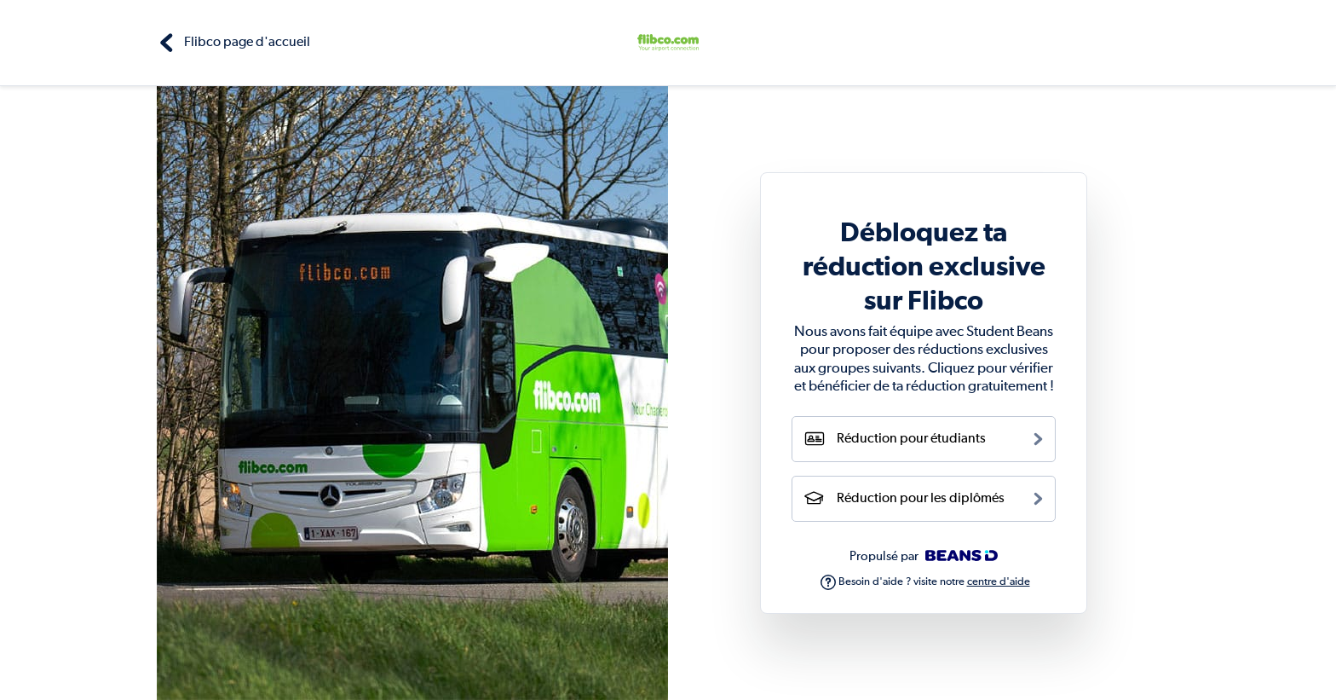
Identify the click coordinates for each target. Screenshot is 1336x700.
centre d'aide (998, 581)
